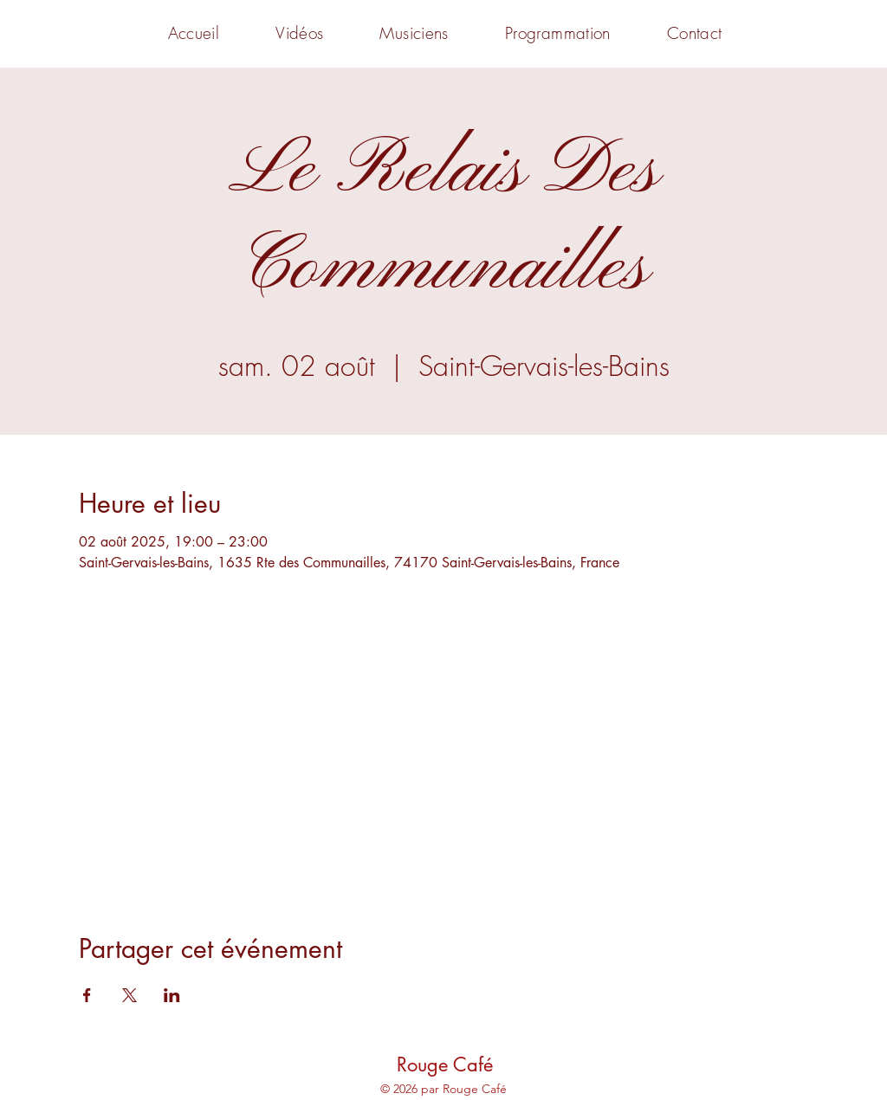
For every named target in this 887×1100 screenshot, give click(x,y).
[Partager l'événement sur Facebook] (87, 995)
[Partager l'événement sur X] (129, 995)
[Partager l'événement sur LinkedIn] (172, 995)
